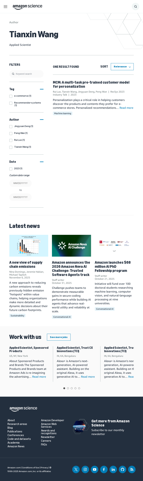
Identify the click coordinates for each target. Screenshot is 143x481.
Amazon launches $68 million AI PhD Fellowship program (113, 266)
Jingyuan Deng (86, 91)
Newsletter (48, 437)
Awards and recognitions (48, 432)
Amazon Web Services (49, 425)
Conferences (15, 435)
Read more (126, 107)
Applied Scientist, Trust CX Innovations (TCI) (75, 349)
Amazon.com (14, 467)
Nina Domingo (17, 271)
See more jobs (59, 337)
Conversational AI (62, 316)
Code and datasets (19, 439)
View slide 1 (64, 388)
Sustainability (17, 315)
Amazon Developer (52, 420)
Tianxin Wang (69, 91)
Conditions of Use (30, 467)
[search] (26, 74)
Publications (14, 431)
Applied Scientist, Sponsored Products (28, 349)
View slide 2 (68, 388)
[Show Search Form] (135, 6)
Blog (10, 427)
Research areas (17, 424)
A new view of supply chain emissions (25, 264)
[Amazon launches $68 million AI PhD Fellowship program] (114, 246)
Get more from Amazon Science (110, 423)
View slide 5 (79, 388)
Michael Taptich (17, 274)
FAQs (44, 444)
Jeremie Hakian (34, 271)
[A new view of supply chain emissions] (28, 246)
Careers (46, 440)
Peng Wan (101, 91)
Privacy (44, 467)
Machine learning (62, 113)
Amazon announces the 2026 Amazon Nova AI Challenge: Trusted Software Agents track (71, 268)
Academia (13, 442)
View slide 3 (72, 388)
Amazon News (15, 446)
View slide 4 (75, 388)
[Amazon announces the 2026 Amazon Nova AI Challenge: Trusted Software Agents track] (71, 246)
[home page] (27, 6)
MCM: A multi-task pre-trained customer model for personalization (91, 84)
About (11, 420)
